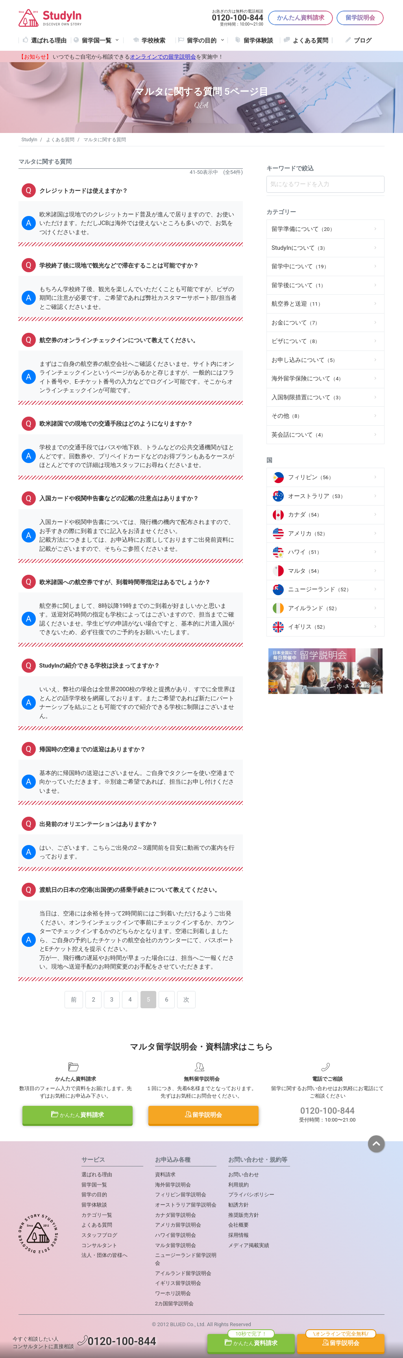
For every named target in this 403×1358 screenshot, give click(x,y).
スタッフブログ (99, 1235)
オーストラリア (317, 496)
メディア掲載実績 (248, 1245)
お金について (296, 322)
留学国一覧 (101, 40)
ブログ (363, 40)
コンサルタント (99, 1245)
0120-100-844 (327, 1111)
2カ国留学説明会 (174, 1303)
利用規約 (238, 1185)
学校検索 (153, 40)
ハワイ (305, 551)
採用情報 (238, 1235)
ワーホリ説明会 (173, 1293)
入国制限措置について (308, 397)
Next (376, 672)
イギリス (308, 626)
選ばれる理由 (49, 40)
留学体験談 (258, 40)
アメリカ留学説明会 (178, 1225)
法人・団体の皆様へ (104, 1255)
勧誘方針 (238, 1205)
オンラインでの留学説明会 (163, 57)
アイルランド (314, 608)
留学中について (300, 266)
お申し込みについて (305, 359)
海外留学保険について (308, 378)
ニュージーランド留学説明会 (185, 1259)
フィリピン (311, 477)
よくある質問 (310, 40)
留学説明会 (360, 17)
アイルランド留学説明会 (183, 1273)
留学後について (299, 285)
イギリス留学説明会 (178, 1283)
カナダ (305, 514)
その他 (287, 415)
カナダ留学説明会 (175, 1215)
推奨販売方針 (243, 1215)
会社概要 (238, 1225)
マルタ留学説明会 (175, 1245)
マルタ (305, 570)
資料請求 (77, 1114)
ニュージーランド (319, 589)
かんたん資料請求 (300, 17)
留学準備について (303, 228)
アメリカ (308, 533)
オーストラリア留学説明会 (185, 1205)
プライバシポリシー (251, 1194)
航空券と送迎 (297, 303)
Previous (275, 672)
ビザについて (296, 341)
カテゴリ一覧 (96, 1215)
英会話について (299, 434)
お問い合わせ (243, 1174)
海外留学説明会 (173, 1185)
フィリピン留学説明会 (180, 1194)
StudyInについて (300, 247)
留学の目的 (94, 1194)
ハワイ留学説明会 (175, 1235)
